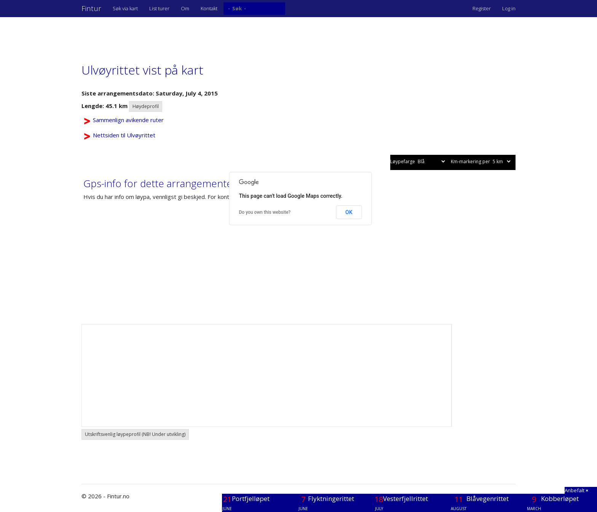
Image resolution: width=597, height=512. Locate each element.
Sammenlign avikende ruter (128, 120)
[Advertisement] (220, 36)
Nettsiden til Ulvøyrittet (124, 135)
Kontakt (209, 8)
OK (349, 212)
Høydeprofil (145, 106)
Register (481, 8)
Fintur (91, 8)
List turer (159, 8)
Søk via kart (125, 8)
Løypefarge (418, 161)
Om (185, 8)
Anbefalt (576, 490)
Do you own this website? (265, 212)
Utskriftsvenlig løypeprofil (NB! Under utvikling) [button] (135, 434)
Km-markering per (481, 161)
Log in (509, 8)
